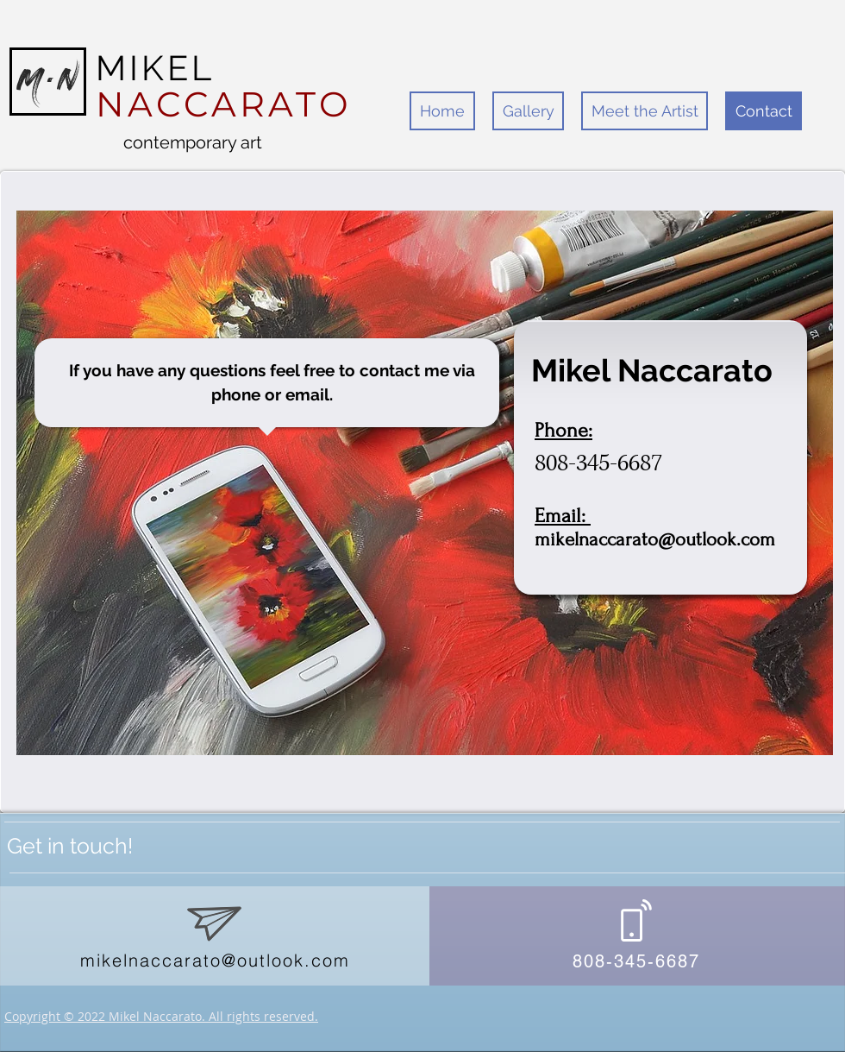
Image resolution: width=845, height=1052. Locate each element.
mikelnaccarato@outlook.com (655, 539)
